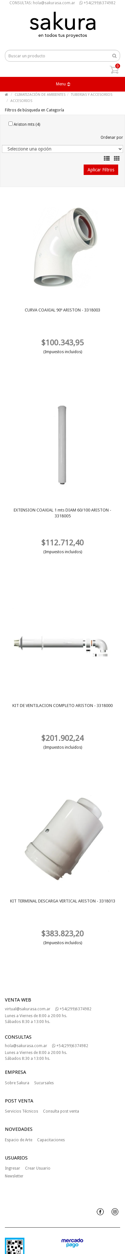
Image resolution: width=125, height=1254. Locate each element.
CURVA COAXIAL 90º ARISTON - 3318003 (62, 310)
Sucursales (44, 1083)
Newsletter (14, 1176)
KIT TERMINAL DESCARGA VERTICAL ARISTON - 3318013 (62, 901)
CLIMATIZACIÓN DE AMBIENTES (40, 95)
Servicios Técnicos (21, 1111)
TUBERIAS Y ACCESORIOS (91, 95)
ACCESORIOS (21, 101)
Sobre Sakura (17, 1083)
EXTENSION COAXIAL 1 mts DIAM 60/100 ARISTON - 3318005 (62, 513)
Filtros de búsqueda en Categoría (34, 110)
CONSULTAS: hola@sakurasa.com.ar (42, 3)
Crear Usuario (37, 1168)
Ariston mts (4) (24, 124)
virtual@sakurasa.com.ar (27, 1009)
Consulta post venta (61, 1111)
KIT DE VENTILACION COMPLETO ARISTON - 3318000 (62, 705)
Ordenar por (112, 137)
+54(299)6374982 (97, 3)
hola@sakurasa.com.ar (26, 1046)
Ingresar (12, 1168)
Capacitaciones (51, 1140)
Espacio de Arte (18, 1140)
